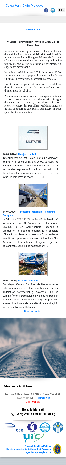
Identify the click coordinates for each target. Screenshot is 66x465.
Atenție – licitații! (27, 154)
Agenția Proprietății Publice (38, 452)
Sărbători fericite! (28, 280)
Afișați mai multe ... (33, 311)
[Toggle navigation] (4, 19)
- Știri (33, 29)
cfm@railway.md (42, 398)
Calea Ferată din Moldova (24, 5)
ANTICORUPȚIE (33, 402)
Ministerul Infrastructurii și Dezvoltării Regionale (28, 449)
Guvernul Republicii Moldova (37, 446)
